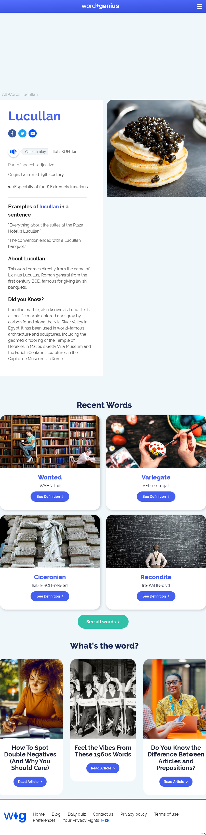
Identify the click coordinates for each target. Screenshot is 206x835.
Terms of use (166, 814)
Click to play (35, 152)
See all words (103, 621)
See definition (50, 496)
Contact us (103, 814)
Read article (30, 781)
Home (39, 814)
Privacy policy (133, 814)
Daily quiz (77, 814)
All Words (11, 94)
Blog (56, 814)
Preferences (44, 820)
